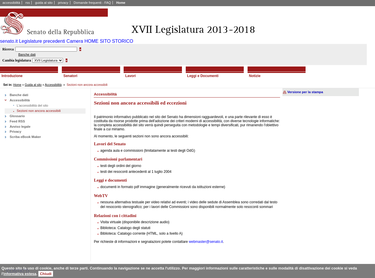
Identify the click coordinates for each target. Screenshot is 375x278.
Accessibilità (53, 84)
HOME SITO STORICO (108, 41)
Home (120, 2)
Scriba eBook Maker (25, 137)
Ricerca (8, 49)
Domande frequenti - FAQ (92, 2)
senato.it (9, 41)
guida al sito (44, 2)
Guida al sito (33, 84)
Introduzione (12, 76)
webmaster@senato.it (206, 242)
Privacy (15, 131)
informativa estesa (20, 274)
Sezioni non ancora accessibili (39, 110)
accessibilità (11, 2)
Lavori (130, 76)
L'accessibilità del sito (32, 105)
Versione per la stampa (305, 92)
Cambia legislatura (16, 60)
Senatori (70, 76)
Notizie (254, 76)
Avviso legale (20, 126)
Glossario (17, 116)
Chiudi (46, 274)
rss (27, 2)
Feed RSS (17, 121)
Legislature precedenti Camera (51, 41)
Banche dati (26, 54)
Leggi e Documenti (203, 76)
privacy (63, 2)
